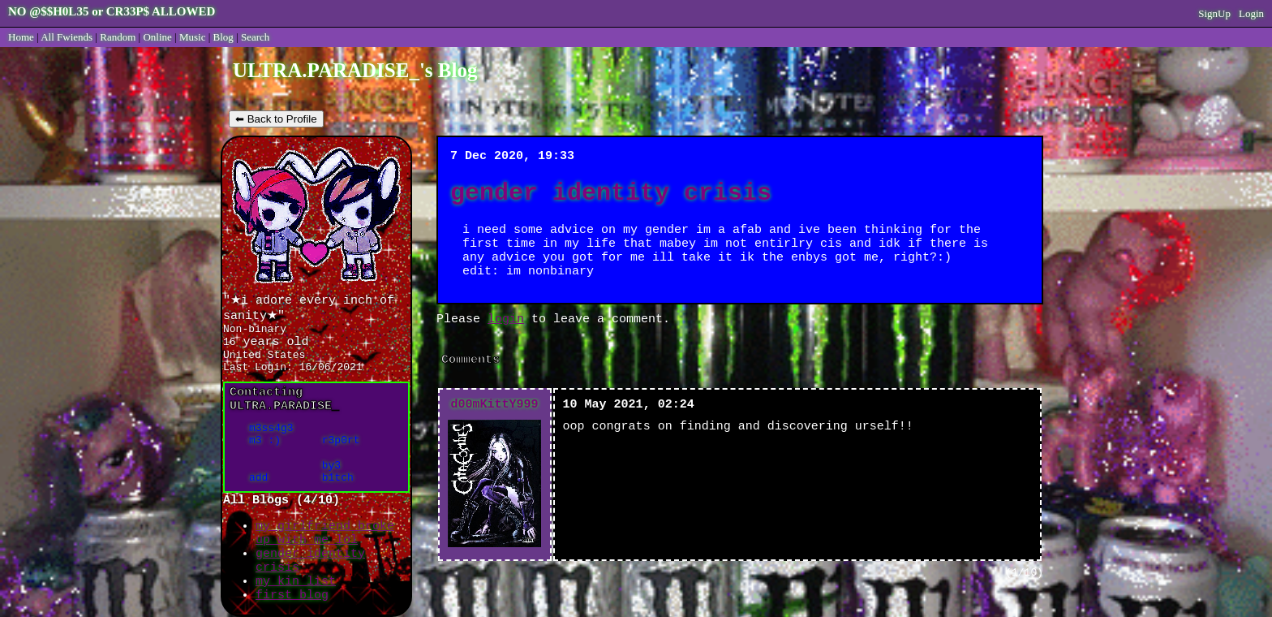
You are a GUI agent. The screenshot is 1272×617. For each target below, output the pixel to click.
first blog (292, 595)
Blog (223, 37)
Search (255, 37)
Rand (117, 37)
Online (157, 37)
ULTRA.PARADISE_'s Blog (355, 70)
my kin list (296, 582)
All (66, 37)
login (506, 319)
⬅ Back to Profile (276, 119)
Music (192, 37)
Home (21, 37)
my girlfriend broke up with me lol (325, 533)
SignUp (1214, 13)
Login (1251, 13)
